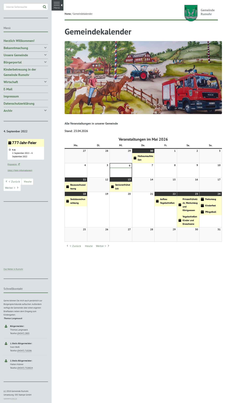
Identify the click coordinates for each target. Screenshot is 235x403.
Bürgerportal (26, 62)
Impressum (11, 96)
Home (68, 13)
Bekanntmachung (26, 47)
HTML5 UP (14, 398)
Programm (14, 164)
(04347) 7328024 (25, 367)
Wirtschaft (26, 81)
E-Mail (8, 89)
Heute (89, 245)
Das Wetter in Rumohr (13, 269)
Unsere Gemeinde (26, 54)
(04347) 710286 (24, 350)
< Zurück (73, 246)
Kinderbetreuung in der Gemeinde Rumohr (20, 72)
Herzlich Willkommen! (19, 41)
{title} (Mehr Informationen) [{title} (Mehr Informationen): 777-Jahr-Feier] (20, 170)
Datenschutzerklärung (19, 103)
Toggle (57, 5)
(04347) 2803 (23, 333)
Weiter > (103, 246)
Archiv (26, 110)
